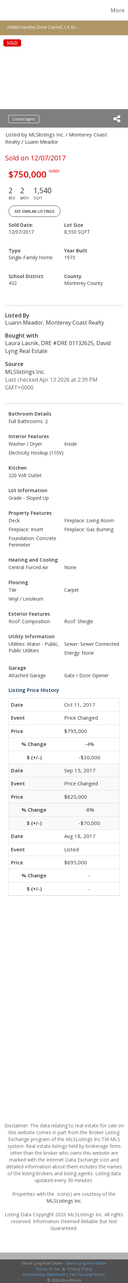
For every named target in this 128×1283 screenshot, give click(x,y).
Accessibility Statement (44, 1274)
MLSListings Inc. (64, 1200)
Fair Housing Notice (87, 1274)
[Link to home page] (6, 10)
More (118, 10)
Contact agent (24, 119)
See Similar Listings (34, 211)
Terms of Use (47, 1268)
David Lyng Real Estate (86, 1263)
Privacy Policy (80, 1268)
